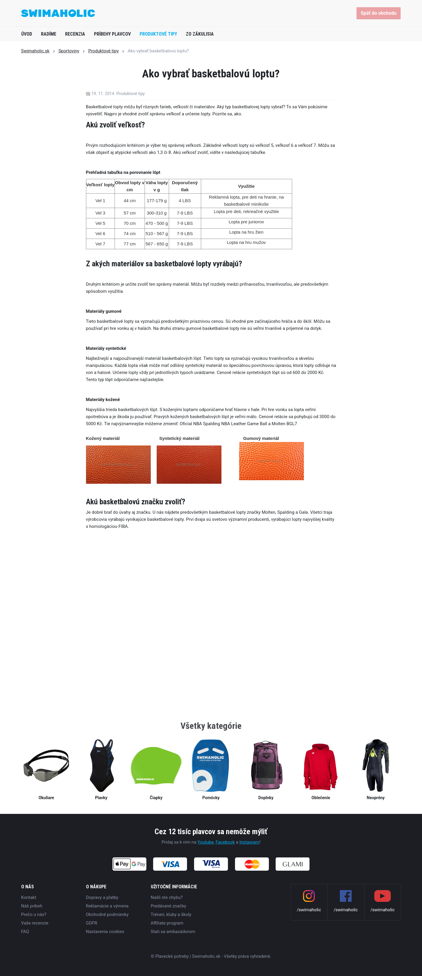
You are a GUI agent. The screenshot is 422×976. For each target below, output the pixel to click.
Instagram (249, 842)
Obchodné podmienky (107, 914)
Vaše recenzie (35, 923)
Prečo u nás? (34, 914)
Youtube (206, 842)
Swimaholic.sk (35, 51)
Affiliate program (167, 923)
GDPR (91, 923)
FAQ (25, 931)
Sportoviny (68, 51)
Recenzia (75, 34)
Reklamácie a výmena (107, 906)
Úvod (26, 34)
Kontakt (29, 897)
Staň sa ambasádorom (173, 931)
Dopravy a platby (102, 897)
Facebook (225, 842)
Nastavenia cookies (105, 931)
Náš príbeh (31, 906)
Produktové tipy (158, 34)
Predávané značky (168, 906)
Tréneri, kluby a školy (171, 914)
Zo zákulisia (200, 34)
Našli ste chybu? (167, 897)
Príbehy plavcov (112, 34)
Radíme (48, 34)
